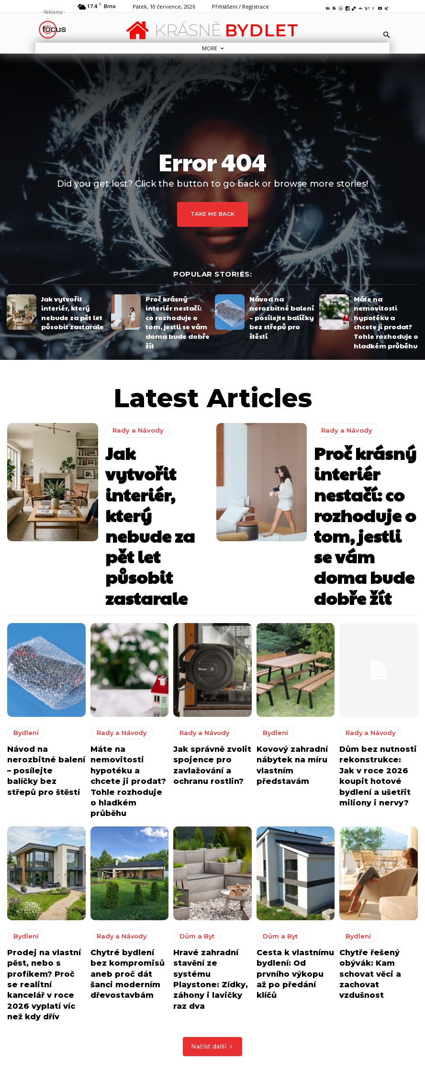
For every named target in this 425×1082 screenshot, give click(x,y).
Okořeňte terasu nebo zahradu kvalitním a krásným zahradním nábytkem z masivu (257, 984)
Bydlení (22, 634)
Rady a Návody (135, 432)
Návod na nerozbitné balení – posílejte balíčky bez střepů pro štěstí (279, 310)
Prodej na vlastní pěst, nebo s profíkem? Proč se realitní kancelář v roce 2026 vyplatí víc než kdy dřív (44, 848)
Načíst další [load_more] (212, 898)
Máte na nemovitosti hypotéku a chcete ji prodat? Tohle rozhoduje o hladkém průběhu (382, 310)
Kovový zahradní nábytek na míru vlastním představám (294, 657)
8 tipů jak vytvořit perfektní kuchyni (264, 1018)
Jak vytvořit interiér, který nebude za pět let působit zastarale (72, 310)
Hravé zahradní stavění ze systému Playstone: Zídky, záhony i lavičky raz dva (207, 844)
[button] (386, 34)
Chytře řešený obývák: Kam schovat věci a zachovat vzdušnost (378, 835)
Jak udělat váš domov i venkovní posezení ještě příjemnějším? (260, 1050)
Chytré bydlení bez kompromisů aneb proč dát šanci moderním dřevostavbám (123, 844)
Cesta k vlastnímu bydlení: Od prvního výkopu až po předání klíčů (295, 840)
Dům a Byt (192, 812)
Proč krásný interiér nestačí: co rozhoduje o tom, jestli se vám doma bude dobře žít (177, 310)
